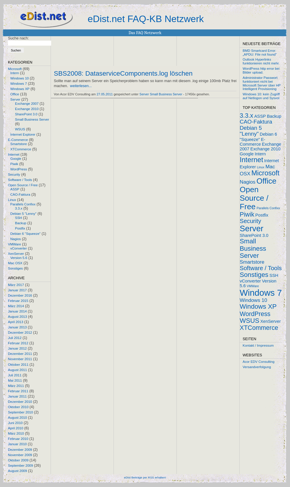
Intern (14, 73)
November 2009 (20, 455)
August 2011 (17, 370)
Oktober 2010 (18, 407)
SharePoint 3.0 (26, 114)
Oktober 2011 (18, 364)
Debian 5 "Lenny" (23, 213)
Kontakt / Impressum (258, 345)
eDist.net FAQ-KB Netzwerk (146, 19)
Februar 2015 (18, 300)
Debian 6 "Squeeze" (25, 233)
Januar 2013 (17, 327)
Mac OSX (15, 263)
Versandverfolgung (257, 367)
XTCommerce (20, 149)
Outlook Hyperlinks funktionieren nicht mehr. (261, 61)
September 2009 (20, 465)
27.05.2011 (105, 94)
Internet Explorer (22, 134)
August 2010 (17, 417)
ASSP (14, 189)
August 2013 (17, 316)
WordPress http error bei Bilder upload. (261, 70)
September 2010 (20, 412)
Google (15, 158)
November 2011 (20, 359)
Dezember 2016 (20, 295)
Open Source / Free (23, 185)
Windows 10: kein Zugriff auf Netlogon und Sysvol (261, 96)
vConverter (18, 248)
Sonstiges (15, 268)
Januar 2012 (17, 348)
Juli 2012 (14, 338)
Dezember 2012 (20, 332)
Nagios (15, 239)
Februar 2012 (18, 343)
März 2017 (16, 285)
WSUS (20, 129)
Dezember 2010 (20, 401)
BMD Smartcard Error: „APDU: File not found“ (260, 52)
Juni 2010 (15, 423)
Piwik (14, 164)
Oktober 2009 (18, 460)
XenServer (16, 253)
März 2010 (16, 433)
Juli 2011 (14, 375)
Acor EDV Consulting (258, 361)
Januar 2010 (17, 444)
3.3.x (18, 208)
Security (14, 174)
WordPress (18, 169)
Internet (13, 154)
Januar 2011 (17, 396)
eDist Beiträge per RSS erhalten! (145, 477)
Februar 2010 (18, 439)
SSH (18, 218)
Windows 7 (18, 83)
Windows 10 (19, 78)
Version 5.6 (18, 258)
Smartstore (18, 144)
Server (15, 99)
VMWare (14, 244)
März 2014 (16, 306)
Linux (12, 200)
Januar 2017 (17, 290)
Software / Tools (20, 180)
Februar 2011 (18, 391)
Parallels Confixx (23, 204)
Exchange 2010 (27, 109)
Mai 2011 (15, 380)
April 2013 (15, 322)
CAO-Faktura (20, 194)
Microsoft (15, 69)
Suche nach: (18, 38)
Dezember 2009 (20, 449)
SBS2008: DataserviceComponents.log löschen (123, 73)
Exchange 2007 (27, 103)
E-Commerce (18, 140)
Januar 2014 (17, 311)
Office (14, 94)
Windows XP (19, 89)
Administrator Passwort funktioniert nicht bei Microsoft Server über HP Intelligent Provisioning (262, 83)
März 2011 (16, 386)
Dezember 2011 (20, 353)
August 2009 (17, 471)
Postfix (20, 228)
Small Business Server (32, 119)
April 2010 (15, 428)
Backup (20, 223)
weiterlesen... (81, 86)
